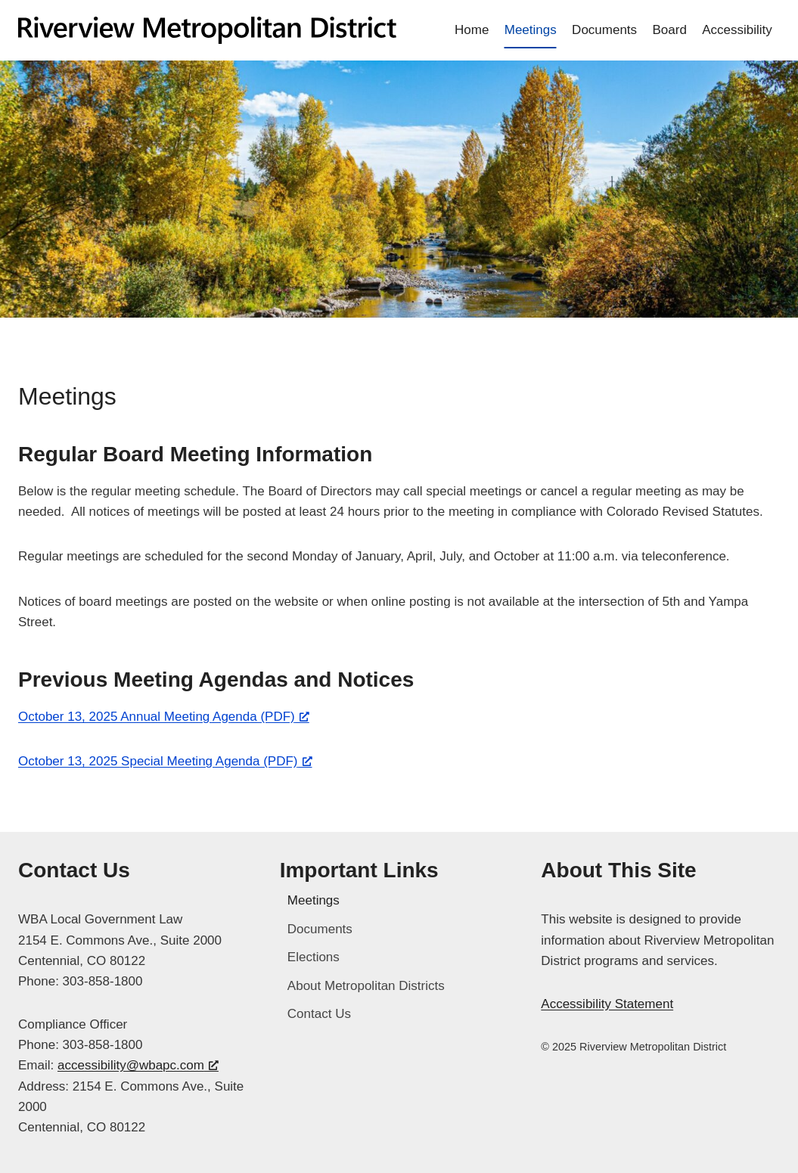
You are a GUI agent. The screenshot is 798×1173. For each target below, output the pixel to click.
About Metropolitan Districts (366, 986)
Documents (604, 30)
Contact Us (319, 1014)
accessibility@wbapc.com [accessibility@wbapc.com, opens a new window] (138, 1065)
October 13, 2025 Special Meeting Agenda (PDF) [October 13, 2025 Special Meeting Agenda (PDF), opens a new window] (165, 761)
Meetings (531, 30)
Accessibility (737, 30)
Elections (313, 957)
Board (669, 30)
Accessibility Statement (607, 1004)
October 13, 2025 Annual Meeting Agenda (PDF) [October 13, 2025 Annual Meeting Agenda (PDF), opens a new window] (163, 716)
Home (472, 30)
